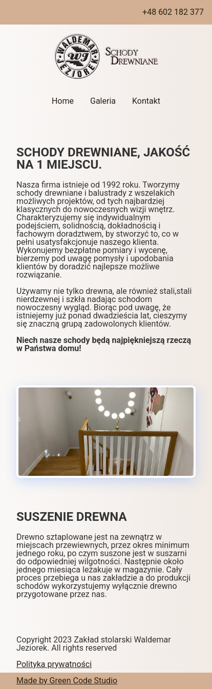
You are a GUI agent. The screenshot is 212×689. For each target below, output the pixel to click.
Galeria (103, 101)
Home (63, 101)
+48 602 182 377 (173, 12)
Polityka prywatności (54, 664)
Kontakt (146, 101)
